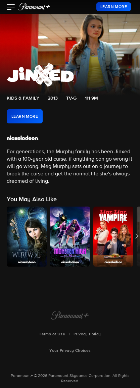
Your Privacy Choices (70, 351)
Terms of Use (52, 334)
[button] (10, 7)
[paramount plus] (34, 6)
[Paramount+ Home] (70, 316)
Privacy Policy (87, 334)
